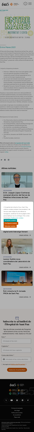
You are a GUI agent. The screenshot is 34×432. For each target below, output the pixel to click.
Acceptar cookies (10, 220)
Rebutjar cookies (10, 226)
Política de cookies (17, 218)
